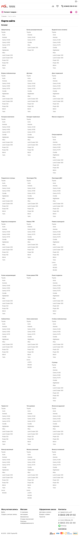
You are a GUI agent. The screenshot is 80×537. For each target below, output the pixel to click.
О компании (24, 512)
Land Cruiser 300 (7, 57)
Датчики (29, 73)
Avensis (4, 37)
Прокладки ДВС (57, 178)
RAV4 (4, 65)
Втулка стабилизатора (8, 73)
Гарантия (42, 517)
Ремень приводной (58, 221)
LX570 (55, 265)
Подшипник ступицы (8, 178)
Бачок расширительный (34, 29)
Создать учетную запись (9, 514)
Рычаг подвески (57, 275)
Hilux (3, 52)
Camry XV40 (6, 40)
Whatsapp (62, 525)
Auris (3, 35)
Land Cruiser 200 (7, 55)
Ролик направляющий (8, 275)
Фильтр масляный (7, 449)
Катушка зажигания (7, 116)
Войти (3, 512)
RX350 (55, 270)
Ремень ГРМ (30, 221)
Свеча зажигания (32, 319)
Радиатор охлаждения (8, 221)
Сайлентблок (5, 319)
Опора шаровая (57, 134)
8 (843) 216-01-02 (67, 515)
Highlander (5, 50)
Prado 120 (5, 60)
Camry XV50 (6, 42)
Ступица (54, 362)
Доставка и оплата (45, 512)
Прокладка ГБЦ (31, 178)
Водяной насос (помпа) (59, 29)
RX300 (55, 267)
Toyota (3, 32)
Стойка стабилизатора (59, 319)
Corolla (4, 47)
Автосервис (24, 514)
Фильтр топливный (58, 449)
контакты (62, 529)
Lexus (53, 262)
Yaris (3, 68)
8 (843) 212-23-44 (67, 523)
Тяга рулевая (31, 406)
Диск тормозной (57, 73)
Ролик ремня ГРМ (32, 275)
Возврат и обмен (44, 514)
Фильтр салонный (32, 449)
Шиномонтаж (24, 517)
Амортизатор (5, 29)
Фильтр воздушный (58, 406)
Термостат (4, 406)
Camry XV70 (6, 45)
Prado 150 (5, 63)
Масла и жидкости (58, 116)
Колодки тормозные (33, 116)
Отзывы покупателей (26, 519)
